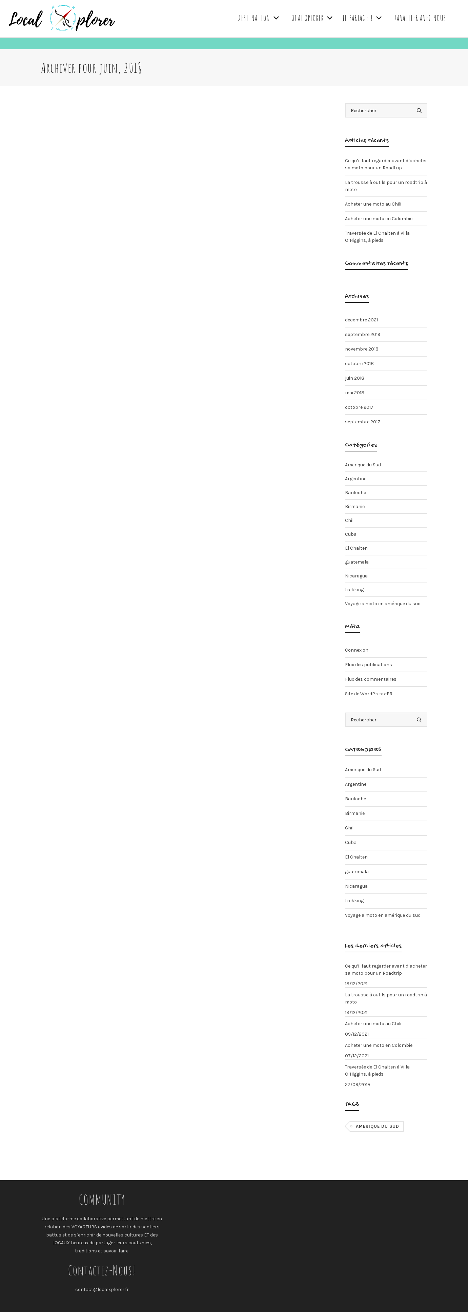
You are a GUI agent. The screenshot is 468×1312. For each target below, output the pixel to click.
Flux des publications (368, 665)
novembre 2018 (362, 349)
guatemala (357, 562)
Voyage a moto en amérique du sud (383, 604)
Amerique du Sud (363, 465)
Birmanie (355, 506)
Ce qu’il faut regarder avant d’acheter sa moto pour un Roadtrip (386, 164)
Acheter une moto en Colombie (378, 218)
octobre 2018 (359, 363)
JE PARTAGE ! (363, 18)
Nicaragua (356, 576)
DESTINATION (259, 18)
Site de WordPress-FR (368, 694)
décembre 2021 (361, 320)
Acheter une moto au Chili (373, 204)
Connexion (356, 650)
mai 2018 (354, 393)
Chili (349, 520)
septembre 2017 (362, 422)
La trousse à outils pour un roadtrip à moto (386, 185)
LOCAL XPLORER (311, 18)
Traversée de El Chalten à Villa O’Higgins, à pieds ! (377, 236)
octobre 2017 (359, 407)
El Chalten (356, 548)
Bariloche (355, 492)
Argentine (355, 479)
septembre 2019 (362, 334)
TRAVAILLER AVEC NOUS (419, 18)
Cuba (351, 534)
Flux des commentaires (370, 679)
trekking (354, 590)
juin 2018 (354, 378)
